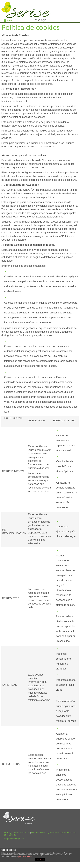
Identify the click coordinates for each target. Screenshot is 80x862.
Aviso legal (8, 833)
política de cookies (25, 856)
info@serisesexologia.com (14, 839)
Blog (6, 835)
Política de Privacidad (22, 833)
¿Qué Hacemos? (68, 833)
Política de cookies (38, 833)
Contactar (12, 835)
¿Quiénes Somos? (54, 833)
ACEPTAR (40, 860)
